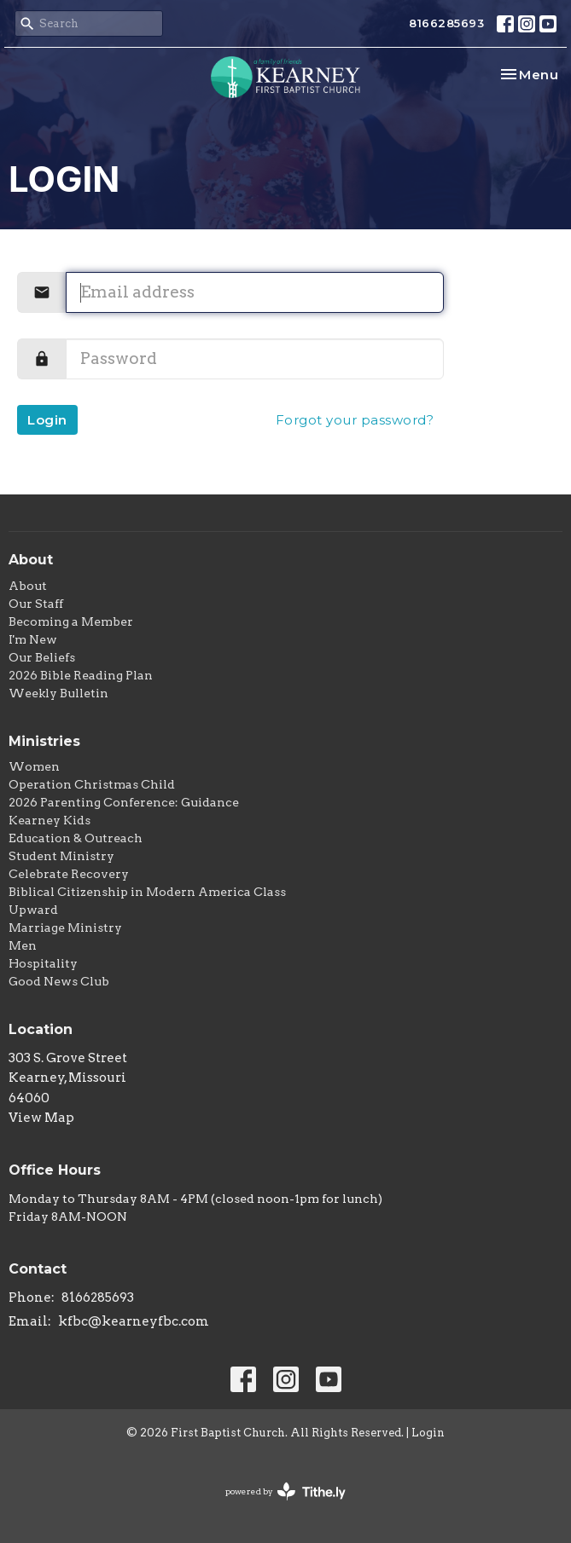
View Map (41, 1117)
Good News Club (59, 981)
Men (23, 945)
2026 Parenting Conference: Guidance (124, 802)
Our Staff (36, 603)
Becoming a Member (71, 621)
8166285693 (446, 23)
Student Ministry (61, 856)
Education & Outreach (76, 838)
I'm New (33, 639)
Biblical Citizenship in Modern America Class (147, 892)
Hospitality (43, 963)
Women (34, 766)
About (28, 585)
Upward (33, 909)
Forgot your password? (355, 420)
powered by (285, 1491)
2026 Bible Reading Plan (81, 675)
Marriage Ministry (65, 927)
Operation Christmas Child (92, 784)
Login (47, 420)
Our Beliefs (42, 657)
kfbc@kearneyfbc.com (133, 1321)
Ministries (44, 741)
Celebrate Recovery (69, 874)
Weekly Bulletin (58, 693)
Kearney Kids (49, 820)
